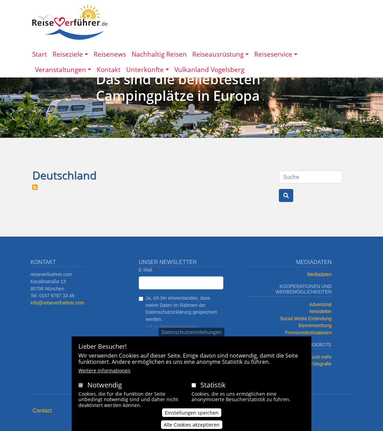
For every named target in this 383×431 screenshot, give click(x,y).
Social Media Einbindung (306, 318)
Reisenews (110, 54)
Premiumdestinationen (308, 332)
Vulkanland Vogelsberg (209, 69)
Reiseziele (67, 54)
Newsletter (320, 311)
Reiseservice (273, 54)
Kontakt (109, 69)
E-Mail (145, 270)
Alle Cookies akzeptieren (192, 426)
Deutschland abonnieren (35, 187)
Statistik (213, 386)
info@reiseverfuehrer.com (57, 303)
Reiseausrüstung (218, 54)
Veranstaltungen (60, 69)
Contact (42, 411)
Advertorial (320, 304)
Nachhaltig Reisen (159, 54)
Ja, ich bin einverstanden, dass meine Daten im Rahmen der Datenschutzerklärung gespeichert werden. (181, 309)
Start (39, 54)
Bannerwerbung (315, 325)
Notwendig (104, 386)
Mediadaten (319, 274)
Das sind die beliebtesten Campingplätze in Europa (178, 87)
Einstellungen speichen (192, 414)
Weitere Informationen (104, 372)
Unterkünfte (145, 69)
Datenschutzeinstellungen (191, 334)
